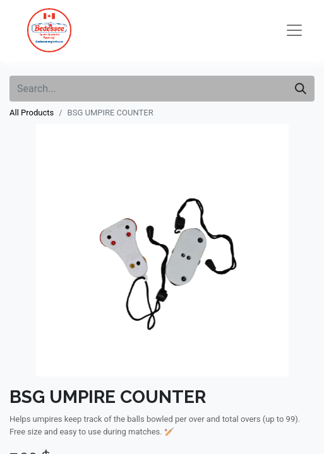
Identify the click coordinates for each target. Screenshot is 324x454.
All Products (31, 112)
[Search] (301, 89)
